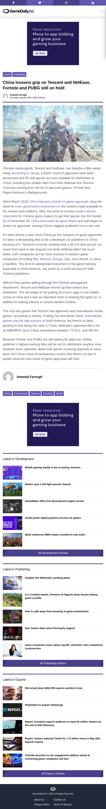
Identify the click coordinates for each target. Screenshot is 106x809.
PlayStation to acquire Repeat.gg (44, 705)
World (59, 393)
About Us (39, 799)
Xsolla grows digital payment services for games (53, 517)
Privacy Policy (41, 804)
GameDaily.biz (39, 794)
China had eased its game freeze (54, 221)
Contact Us (60, 799)
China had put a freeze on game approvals (59, 201)
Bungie (58, 259)
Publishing (19, 74)
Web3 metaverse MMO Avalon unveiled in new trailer (55, 534)
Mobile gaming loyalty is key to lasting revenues (53, 467)
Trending (47, 393)
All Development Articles (53, 552)
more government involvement (36, 206)
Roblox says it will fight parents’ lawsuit (48, 484)
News (7, 74)
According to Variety (25, 173)
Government (20, 393)
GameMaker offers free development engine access (54, 501)
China (7, 393)
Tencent (35, 393)
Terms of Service (63, 804)
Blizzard (45, 259)
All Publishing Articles (53, 663)
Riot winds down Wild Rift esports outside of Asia (53, 688)
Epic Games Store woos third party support (50, 628)
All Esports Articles (53, 773)
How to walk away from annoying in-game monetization (57, 611)
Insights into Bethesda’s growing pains (47, 577)
